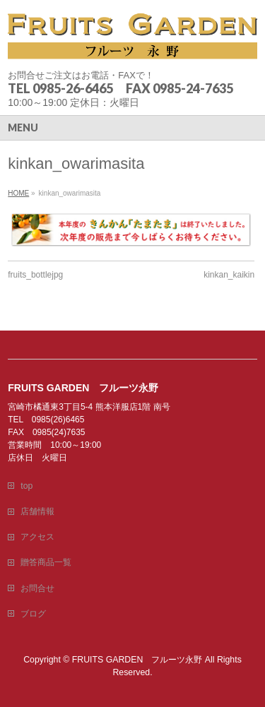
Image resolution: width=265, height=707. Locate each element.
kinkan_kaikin (229, 275)
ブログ (33, 614)
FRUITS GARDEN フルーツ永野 (137, 660)
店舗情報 (37, 511)
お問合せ (37, 588)
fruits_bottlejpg (35, 275)
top (26, 486)
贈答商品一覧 (45, 562)
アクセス (37, 537)
